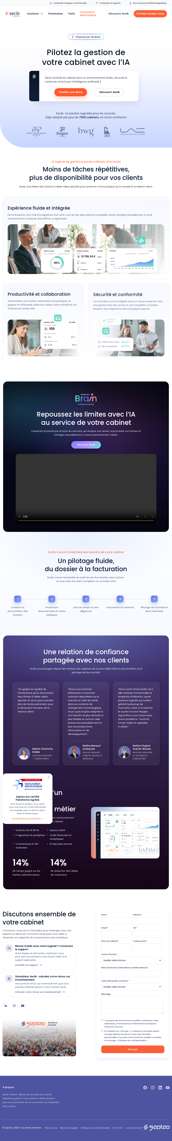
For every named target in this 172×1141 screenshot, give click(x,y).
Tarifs (71, 13)
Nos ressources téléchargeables (148, 3)
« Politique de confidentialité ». (131, 1040)
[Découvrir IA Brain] (86, 37)
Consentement (134, 1127)
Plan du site (51, 1127)
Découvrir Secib (109, 92)
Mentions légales (69, 1127)
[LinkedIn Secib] (5, 1005)
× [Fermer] (49, 777)
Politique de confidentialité (95, 1127)
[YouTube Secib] (22, 1005)
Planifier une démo (70, 92)
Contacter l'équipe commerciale (68, 3)
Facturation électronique (88, 13)
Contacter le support (108, 3)
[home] (12, 13)
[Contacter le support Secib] (39, 956)
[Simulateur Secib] (39, 984)
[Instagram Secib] (14, 1005)
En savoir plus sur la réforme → (27, 818)
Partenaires (55, 13)
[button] (35, 14)
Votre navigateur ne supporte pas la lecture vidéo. (86, 489)
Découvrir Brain (86, 444)
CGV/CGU (117, 1127)
